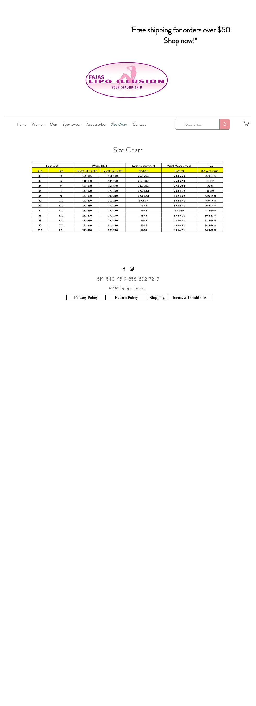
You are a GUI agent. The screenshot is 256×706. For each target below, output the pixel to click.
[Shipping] (157, 297)
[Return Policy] (126, 297)
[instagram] (132, 268)
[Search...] (193, 124)
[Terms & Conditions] (189, 297)
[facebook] (124, 268)
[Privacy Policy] (86, 297)
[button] (246, 123)
